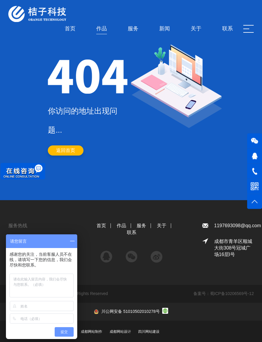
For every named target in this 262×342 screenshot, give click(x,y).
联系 (131, 232)
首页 (101, 225)
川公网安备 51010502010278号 (130, 311)
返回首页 (65, 150)
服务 (141, 225)
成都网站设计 (120, 332)
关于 (161, 225)
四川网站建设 (149, 332)
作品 (121, 225)
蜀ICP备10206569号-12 (232, 293)
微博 (156, 253)
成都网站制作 (91, 332)
